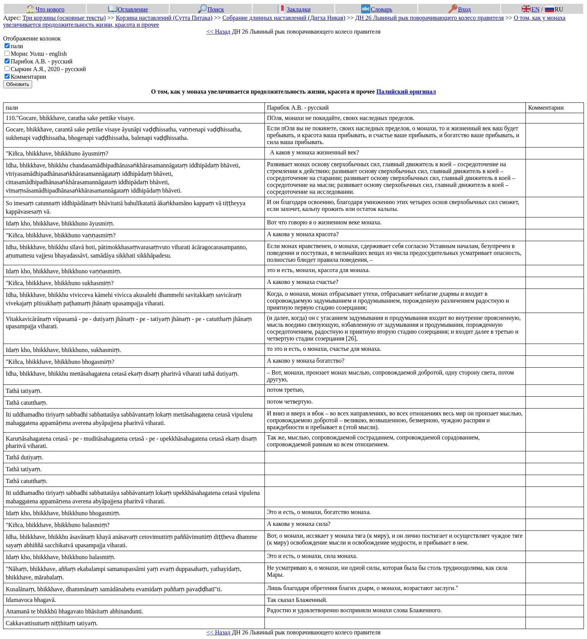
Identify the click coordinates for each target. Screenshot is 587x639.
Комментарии (28, 76)
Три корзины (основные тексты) (64, 18)
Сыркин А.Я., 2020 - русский (48, 69)
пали (17, 46)
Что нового (45, 9)
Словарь (376, 9)
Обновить (17, 84)
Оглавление (128, 9)
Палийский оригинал (406, 91)
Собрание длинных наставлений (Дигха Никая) (283, 18)
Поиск (211, 9)
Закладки (294, 9)
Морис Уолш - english (39, 53)
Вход (459, 9)
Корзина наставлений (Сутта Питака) (164, 18)
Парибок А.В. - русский (42, 61)
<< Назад (218, 31)
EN (530, 9)
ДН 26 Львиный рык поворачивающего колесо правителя (429, 18)
